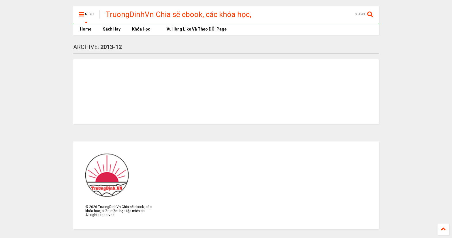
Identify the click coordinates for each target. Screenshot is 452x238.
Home (85, 29)
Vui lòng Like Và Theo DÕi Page (194, 29)
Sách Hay (111, 29)
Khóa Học (141, 29)
